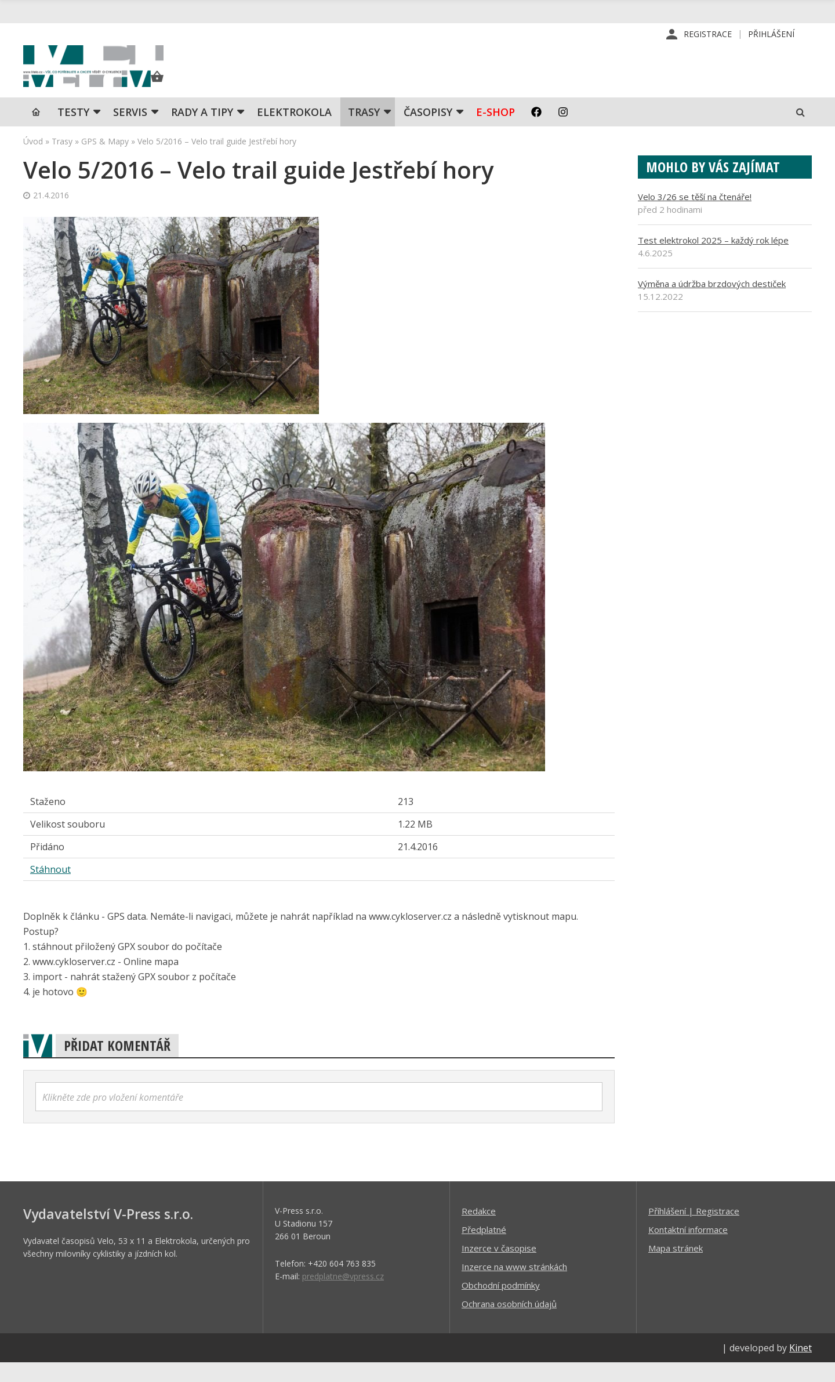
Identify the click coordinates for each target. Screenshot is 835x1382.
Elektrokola (294, 130)
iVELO (121, 76)
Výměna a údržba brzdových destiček (712, 302)
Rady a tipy (202, 130)
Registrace (708, 34)
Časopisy (428, 130)
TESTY (73, 130)
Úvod (33, 159)
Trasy (364, 130)
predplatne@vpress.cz (343, 1295)
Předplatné (484, 1248)
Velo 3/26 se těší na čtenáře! (695, 215)
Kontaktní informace (688, 1248)
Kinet (800, 1367)
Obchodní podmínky (501, 1304)
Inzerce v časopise (499, 1267)
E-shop (495, 130)
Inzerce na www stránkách (514, 1286)
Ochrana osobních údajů (509, 1323)
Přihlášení (771, 34)
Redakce (479, 1230)
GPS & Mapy (105, 159)
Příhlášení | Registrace (693, 1230)
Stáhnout (50, 888)
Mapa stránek (675, 1267)
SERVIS (130, 130)
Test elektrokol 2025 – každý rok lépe (713, 258)
